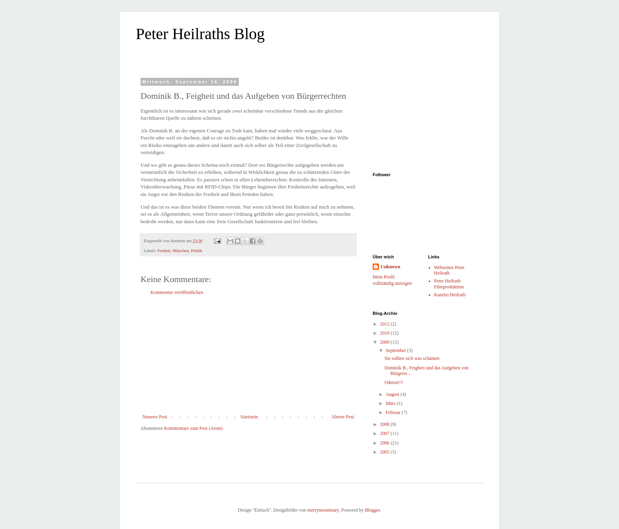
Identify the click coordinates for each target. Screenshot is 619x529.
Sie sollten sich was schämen (412, 358)
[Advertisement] (248, 354)
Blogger (372, 510)
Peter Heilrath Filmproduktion (449, 283)
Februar (393, 412)
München (181, 250)
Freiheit (164, 250)
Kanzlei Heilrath (450, 294)
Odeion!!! (394, 382)
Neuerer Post (155, 417)
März (391, 403)
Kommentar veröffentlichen (176, 292)
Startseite (249, 417)
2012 (385, 324)
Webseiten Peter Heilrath (449, 270)
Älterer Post (342, 417)
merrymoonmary (323, 510)
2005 (385, 452)
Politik (197, 250)
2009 (385, 342)
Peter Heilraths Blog (200, 34)
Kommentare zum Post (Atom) (193, 428)
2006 (385, 443)
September (396, 350)
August (393, 394)
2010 (385, 333)
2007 (385, 433)
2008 (385, 424)
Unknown (390, 266)
